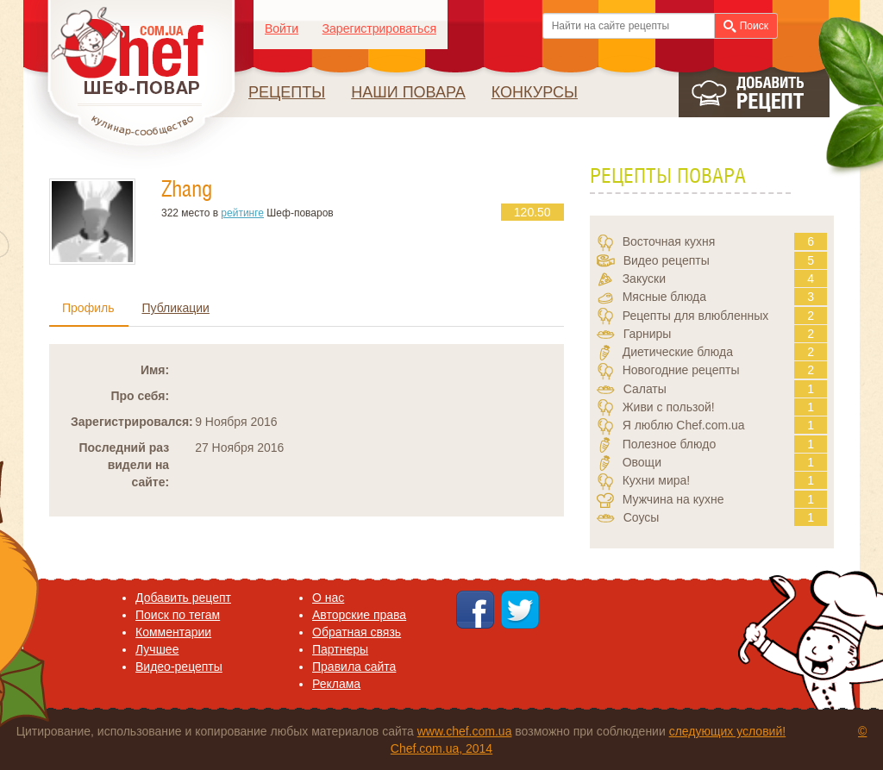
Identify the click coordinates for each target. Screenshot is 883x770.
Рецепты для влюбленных (696, 315)
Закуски (644, 278)
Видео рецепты (666, 260)
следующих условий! (727, 731)
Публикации (175, 308)
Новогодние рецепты (681, 370)
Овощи (642, 462)
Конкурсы (535, 92)
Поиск (745, 26)
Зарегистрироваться (379, 28)
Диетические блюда (678, 352)
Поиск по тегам (177, 615)
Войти (281, 28)
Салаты (645, 389)
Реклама (336, 684)
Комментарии (173, 632)
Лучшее (156, 649)
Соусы (641, 517)
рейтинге (242, 213)
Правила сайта (354, 666)
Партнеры (340, 649)
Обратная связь (356, 632)
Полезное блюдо (670, 444)
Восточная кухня (669, 241)
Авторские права (359, 615)
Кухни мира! (657, 480)
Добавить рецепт (183, 597)
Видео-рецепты (178, 666)
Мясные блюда (664, 297)
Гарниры (647, 334)
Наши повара (408, 92)
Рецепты (286, 92)
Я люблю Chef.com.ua (684, 425)
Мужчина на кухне (673, 499)
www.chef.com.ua (464, 731)
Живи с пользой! (669, 407)
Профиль (88, 308)
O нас (328, 597)
